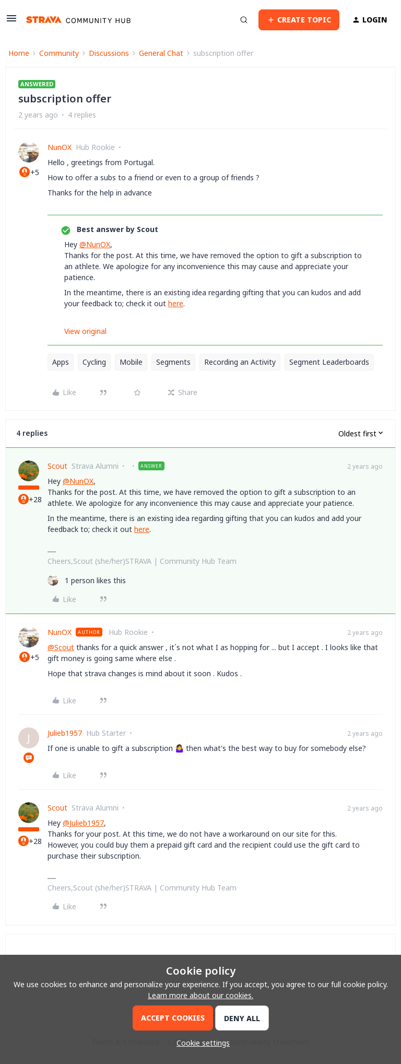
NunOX (60, 147)
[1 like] (87, 580)
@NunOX (94, 244)
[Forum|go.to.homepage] (78, 19)
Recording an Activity (240, 362)
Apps (60, 362)
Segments (173, 362)
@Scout (61, 647)
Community (59, 53)
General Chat (161, 53)
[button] (11, 22)
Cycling (94, 362)
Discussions (109, 53)
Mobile (131, 362)
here (175, 303)
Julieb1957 (65, 733)
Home (18, 53)
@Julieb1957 (83, 823)
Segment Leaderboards (329, 362)
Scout (57, 466)
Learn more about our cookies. (200, 995)
